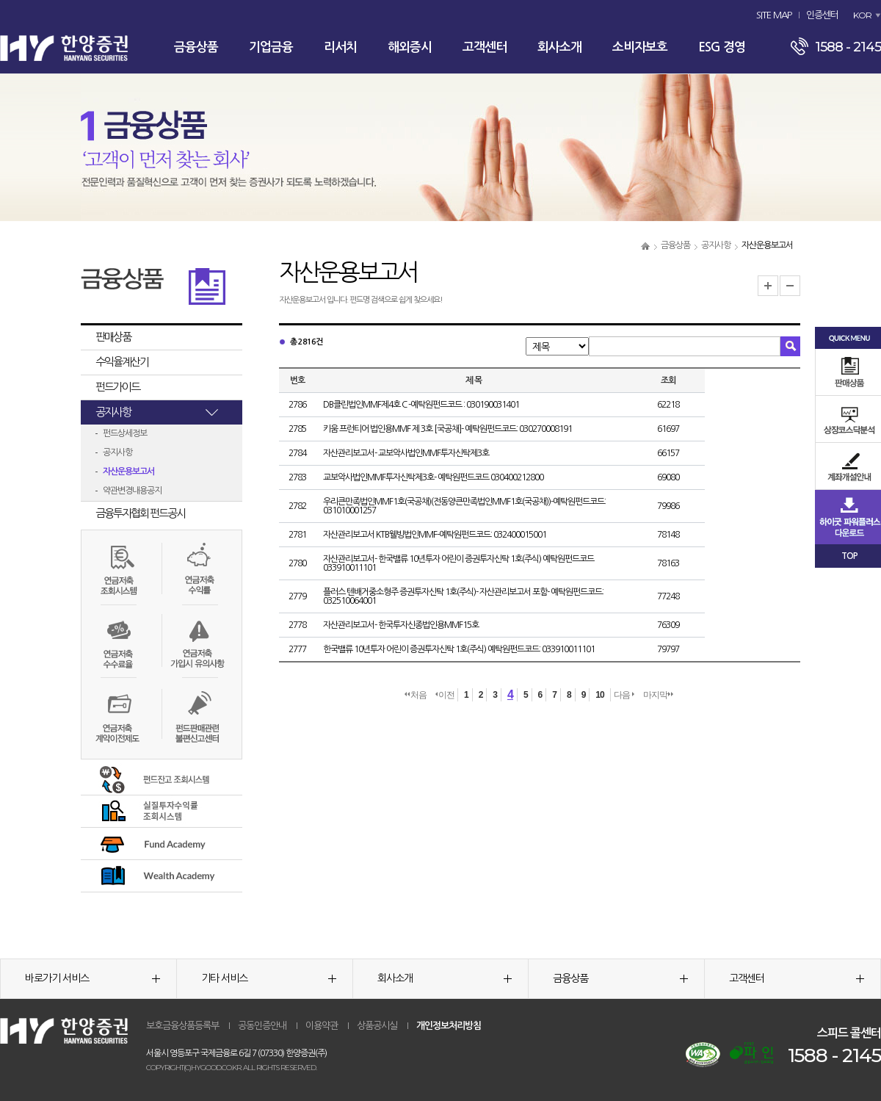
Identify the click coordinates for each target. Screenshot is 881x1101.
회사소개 (559, 47)
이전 (444, 695)
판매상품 (113, 336)
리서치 (340, 47)
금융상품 (196, 47)
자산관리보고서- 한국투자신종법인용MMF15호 (401, 625)
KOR (862, 15)
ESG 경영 (721, 47)
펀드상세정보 (125, 433)
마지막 (658, 695)
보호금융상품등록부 (182, 1025)
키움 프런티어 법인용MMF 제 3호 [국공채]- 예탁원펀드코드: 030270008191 (447, 429)
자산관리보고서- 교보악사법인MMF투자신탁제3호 (406, 453)
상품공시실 (377, 1025)
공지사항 (715, 245)
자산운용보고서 (128, 471)
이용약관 (321, 1025)
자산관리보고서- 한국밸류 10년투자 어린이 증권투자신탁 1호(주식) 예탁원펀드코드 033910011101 (458, 563)
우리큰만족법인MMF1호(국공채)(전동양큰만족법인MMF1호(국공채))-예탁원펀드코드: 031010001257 (464, 506)
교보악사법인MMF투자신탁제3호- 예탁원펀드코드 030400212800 (433, 477)
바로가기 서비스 (92, 978)
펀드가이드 (117, 386)
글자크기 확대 (768, 285)
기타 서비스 (268, 978)
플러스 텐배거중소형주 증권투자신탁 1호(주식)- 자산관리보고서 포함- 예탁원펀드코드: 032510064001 (463, 596)
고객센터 (485, 47)
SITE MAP (773, 15)
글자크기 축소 (790, 285)
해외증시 (410, 47)
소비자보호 (639, 47)
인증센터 (822, 15)
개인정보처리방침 (448, 1025)
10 (599, 695)
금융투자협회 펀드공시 (140, 513)
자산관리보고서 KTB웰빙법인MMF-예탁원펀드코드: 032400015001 (434, 534)
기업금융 (271, 47)
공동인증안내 (262, 1025)
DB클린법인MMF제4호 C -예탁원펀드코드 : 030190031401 (421, 404)
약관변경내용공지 (132, 490)
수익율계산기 (121, 361)
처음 (416, 695)
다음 (624, 695)
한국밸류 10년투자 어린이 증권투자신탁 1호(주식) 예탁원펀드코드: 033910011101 (459, 649)
